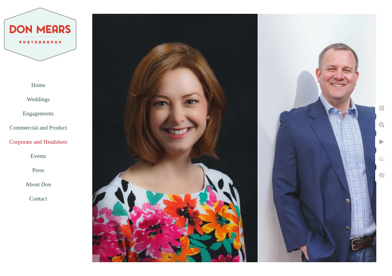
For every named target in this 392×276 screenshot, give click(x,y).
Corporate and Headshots (38, 142)
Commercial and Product (38, 128)
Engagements (38, 113)
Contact (38, 199)
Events (38, 156)
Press (38, 170)
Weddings (38, 99)
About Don (38, 184)
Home (38, 85)
